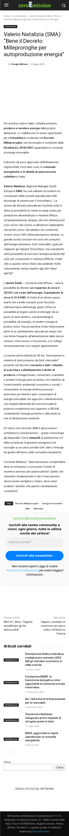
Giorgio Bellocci (19, 64)
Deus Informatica (41, 831)
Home (7, 16)
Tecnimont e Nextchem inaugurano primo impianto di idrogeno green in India (43, 718)
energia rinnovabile (52, 503)
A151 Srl (57, 815)
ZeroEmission (20, 16)
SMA (27, 508)
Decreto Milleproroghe (26, 503)
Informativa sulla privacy (22, 570)
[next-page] (12, 751)
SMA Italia (38, 508)
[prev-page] (6, 751)
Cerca (7, 762)
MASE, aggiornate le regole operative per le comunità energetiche (41, 737)
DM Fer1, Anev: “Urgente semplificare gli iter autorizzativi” (18, 625)
